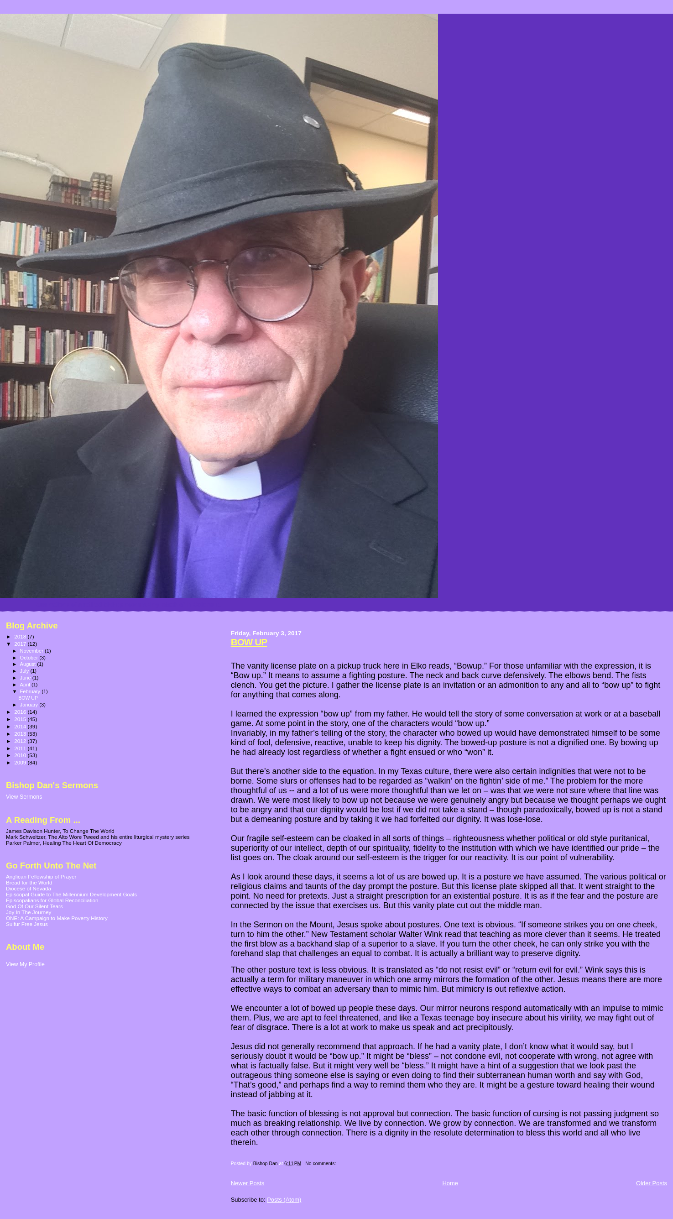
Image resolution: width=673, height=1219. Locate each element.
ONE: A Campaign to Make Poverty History (57, 918)
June (26, 677)
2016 (20, 712)
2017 (20, 644)
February (31, 691)
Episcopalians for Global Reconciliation (52, 900)
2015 (20, 719)
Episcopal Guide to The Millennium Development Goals (71, 894)
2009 (20, 762)
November (32, 651)
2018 (20, 636)
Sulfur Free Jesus (27, 924)
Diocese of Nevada (28, 888)
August (28, 664)
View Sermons (24, 797)
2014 (20, 726)
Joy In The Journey (28, 912)
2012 (20, 741)
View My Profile (25, 964)
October (30, 657)
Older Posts (651, 1183)
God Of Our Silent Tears (34, 906)
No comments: (321, 1163)
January (30, 704)
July (25, 671)
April (25, 684)
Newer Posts (248, 1183)
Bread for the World (29, 882)
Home (450, 1183)
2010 (20, 755)
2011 (20, 748)
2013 (20, 734)
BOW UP (249, 642)
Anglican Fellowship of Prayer (41, 876)
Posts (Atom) (284, 1199)
